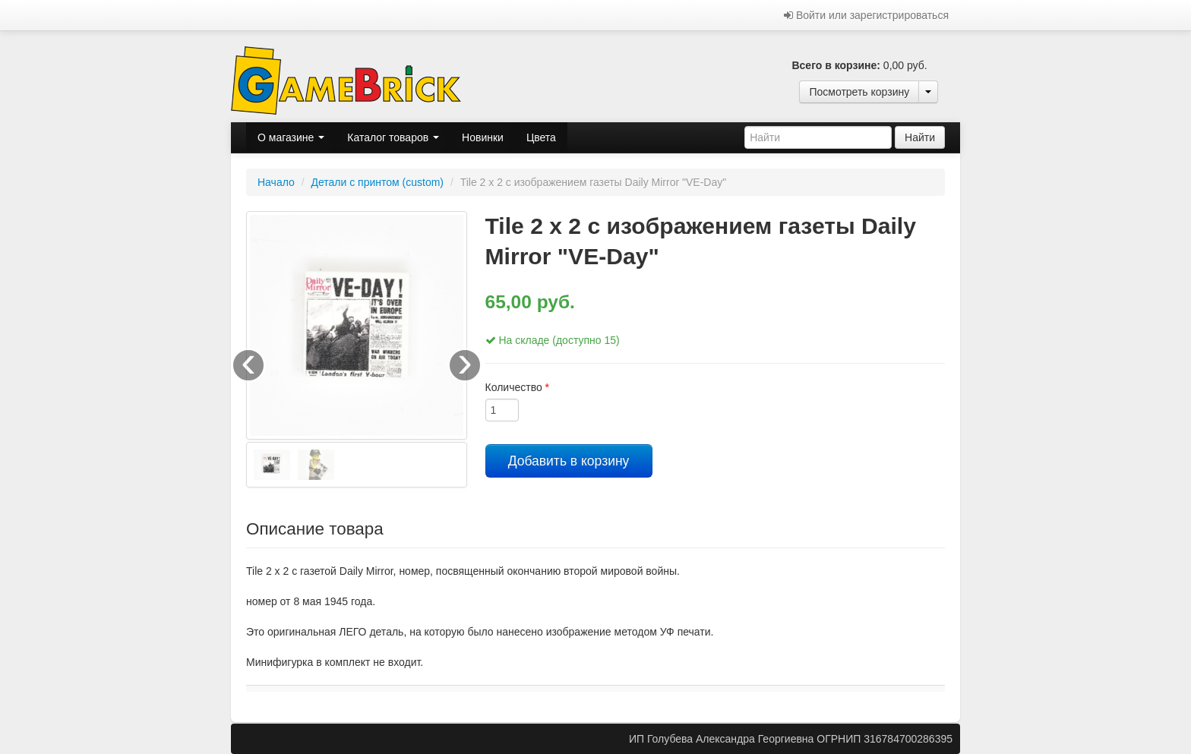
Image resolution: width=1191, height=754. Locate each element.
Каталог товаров (393, 137)
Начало (276, 182)
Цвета (541, 137)
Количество (517, 387)
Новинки (483, 137)
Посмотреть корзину (859, 92)
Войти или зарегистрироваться (866, 15)
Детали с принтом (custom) (377, 182)
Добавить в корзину (569, 460)
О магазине (290, 137)
